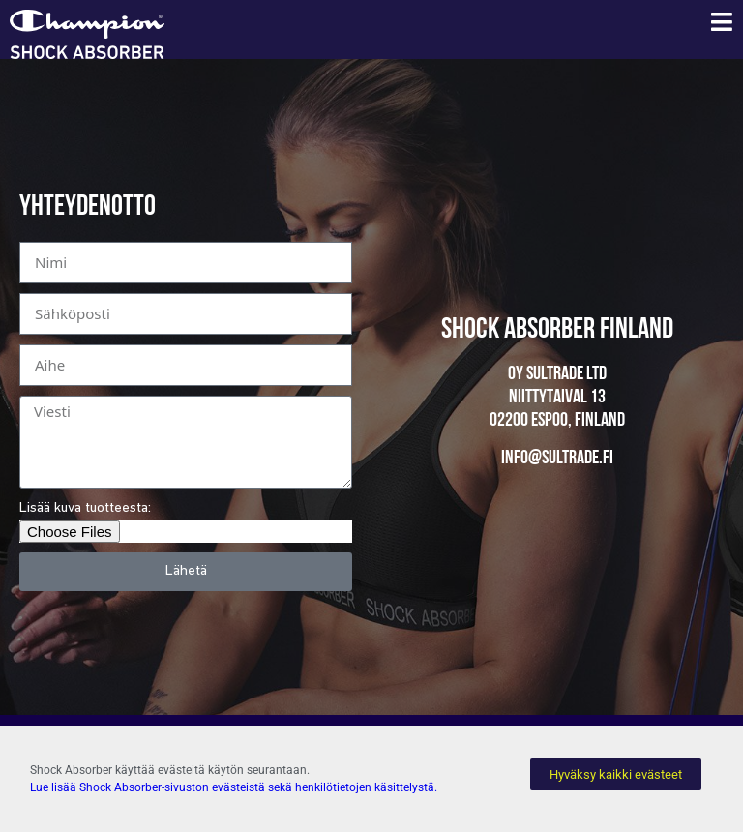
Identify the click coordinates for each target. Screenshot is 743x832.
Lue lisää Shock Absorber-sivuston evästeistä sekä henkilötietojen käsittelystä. (233, 787)
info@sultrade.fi (557, 458)
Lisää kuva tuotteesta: (85, 508)
